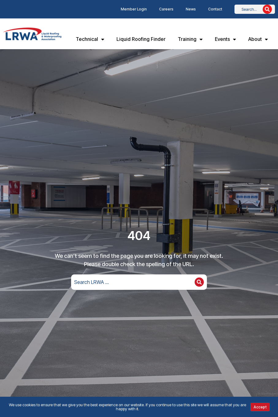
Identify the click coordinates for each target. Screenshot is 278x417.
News (191, 9)
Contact (215, 9)
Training (190, 39)
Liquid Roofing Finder (141, 39)
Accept (260, 407)
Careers (166, 9)
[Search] (267, 9)
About (258, 39)
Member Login (134, 9)
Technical (90, 39)
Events (225, 39)
